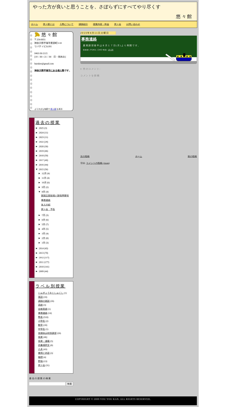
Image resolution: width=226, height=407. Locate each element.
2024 (41, 132)
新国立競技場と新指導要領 (55, 195)
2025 (41, 128)
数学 (40, 325)
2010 (41, 266)
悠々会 (117, 24)
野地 (40, 361)
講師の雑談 (44, 301)
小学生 (41, 321)
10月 (44, 182)
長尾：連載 (44, 341)
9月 (44, 187)
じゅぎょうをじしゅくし (50, 293)
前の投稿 (192, 156)
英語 (40, 297)
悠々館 (184, 16)
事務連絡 (89, 39)
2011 (41, 262)
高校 (40, 305)
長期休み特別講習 (47, 333)
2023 (41, 137)
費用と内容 (44, 353)
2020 (41, 146)
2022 (41, 141)
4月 (44, 229)
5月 (44, 224)
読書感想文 (44, 345)
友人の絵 (45, 204)
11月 (44, 178)
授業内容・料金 (101, 24)
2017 (41, 160)
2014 (41, 248)
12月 (44, 173)
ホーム (34, 24)
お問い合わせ (133, 24)
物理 (40, 357)
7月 (44, 215)
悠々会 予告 (48, 209)
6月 (44, 219)
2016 (41, 164)
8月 (44, 191)
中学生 (41, 329)
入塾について (66, 24)
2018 (41, 155)
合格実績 (42, 309)
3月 (44, 233)
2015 (41, 169)
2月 (44, 238)
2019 (41, 151)
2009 (41, 271)
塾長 (40, 317)
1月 (44, 242)
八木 (40, 349)
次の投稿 (85, 156)
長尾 (40, 337)
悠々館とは (49, 24)
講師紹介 (83, 24)
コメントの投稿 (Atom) (98, 163)
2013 (41, 253)
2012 (41, 257)
